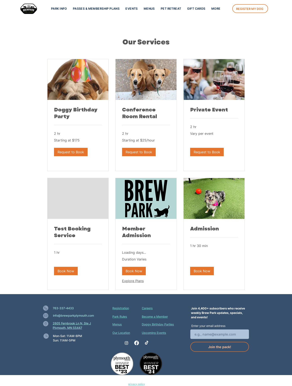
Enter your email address (208, 325)
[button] (131, 8)
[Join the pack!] (219, 347)
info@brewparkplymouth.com (73, 315)
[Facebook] (136, 343)
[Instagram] (126, 343)
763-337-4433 (63, 308)
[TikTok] (146, 343)
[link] (78, 113)
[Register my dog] (250, 8)
